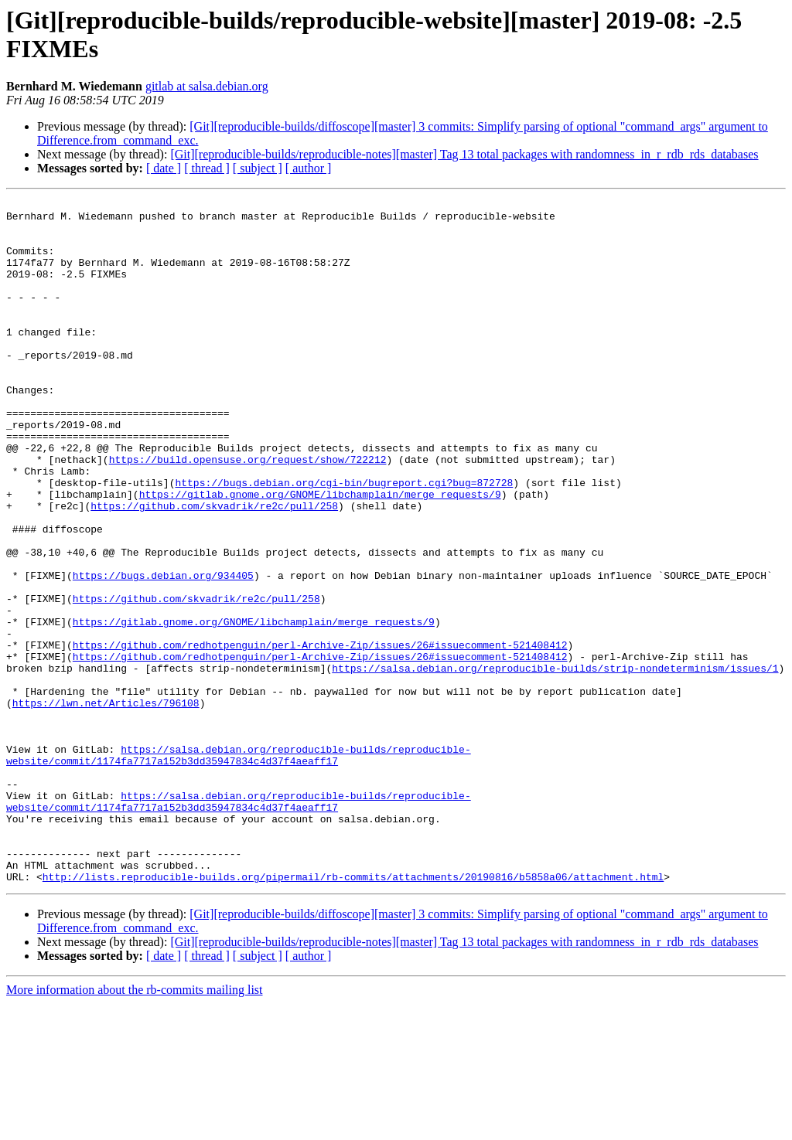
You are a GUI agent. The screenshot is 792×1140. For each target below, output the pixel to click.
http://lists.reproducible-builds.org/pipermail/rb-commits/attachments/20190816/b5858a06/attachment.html (353, 1013)
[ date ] (163, 168)
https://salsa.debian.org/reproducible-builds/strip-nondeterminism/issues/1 (555, 763)
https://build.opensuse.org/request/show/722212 (248, 512)
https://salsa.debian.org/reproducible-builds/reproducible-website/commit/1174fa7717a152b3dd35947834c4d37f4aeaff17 (238, 867)
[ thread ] (207, 168)
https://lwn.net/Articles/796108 (106, 805)
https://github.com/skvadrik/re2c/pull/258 (214, 568)
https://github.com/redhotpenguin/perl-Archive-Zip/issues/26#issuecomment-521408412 (320, 735)
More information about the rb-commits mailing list (134, 1126)
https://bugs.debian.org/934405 (163, 651)
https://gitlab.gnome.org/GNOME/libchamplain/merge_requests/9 (320, 554)
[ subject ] (257, 168)
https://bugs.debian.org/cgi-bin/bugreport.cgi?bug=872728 (344, 540)
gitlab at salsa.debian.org (206, 86)
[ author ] (308, 168)
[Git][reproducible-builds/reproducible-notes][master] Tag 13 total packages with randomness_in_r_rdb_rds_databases (464, 154)
